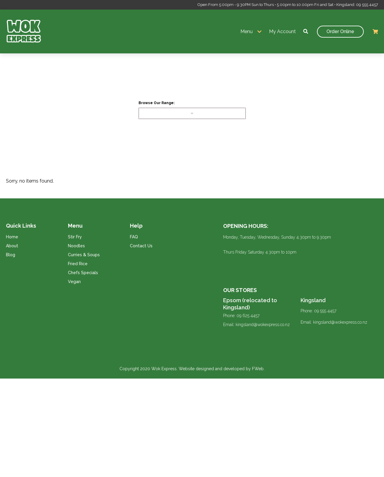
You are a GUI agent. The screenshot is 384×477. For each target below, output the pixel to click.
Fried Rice (78, 263)
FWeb (258, 368)
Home (12, 236)
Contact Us (141, 245)
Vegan (74, 281)
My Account (282, 31)
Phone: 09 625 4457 (241, 315)
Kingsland (313, 300)
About (12, 245)
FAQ (134, 236)
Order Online (340, 31)
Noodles (76, 245)
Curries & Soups (84, 254)
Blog (10, 254)
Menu (246, 31)
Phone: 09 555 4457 (318, 310)
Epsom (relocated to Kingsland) (250, 304)
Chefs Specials (83, 272)
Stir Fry (75, 236)
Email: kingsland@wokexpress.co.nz (256, 324)
